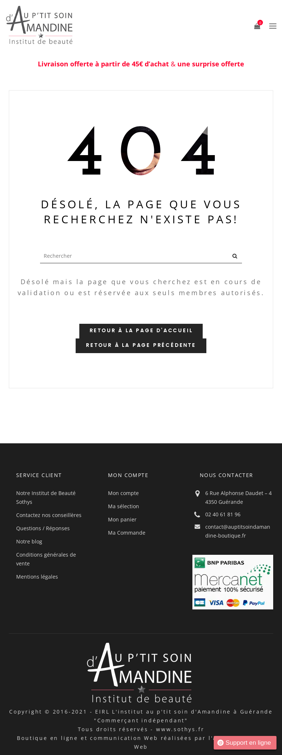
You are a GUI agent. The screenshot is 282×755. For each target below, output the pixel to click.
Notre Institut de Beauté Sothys (46, 497)
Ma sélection (123, 506)
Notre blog (29, 541)
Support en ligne (244, 742)
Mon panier (122, 519)
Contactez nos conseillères (49, 515)
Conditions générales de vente (46, 559)
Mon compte (123, 493)
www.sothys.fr (180, 729)
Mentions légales (37, 576)
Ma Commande (126, 532)
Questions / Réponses (43, 528)
